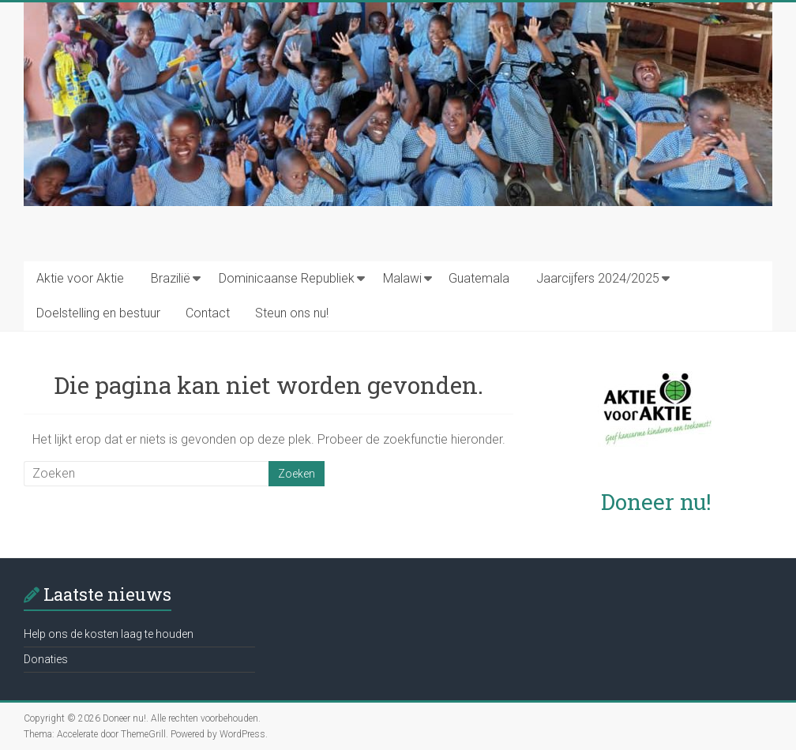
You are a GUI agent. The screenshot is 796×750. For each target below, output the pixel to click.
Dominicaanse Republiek (287, 278)
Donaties (46, 659)
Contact (208, 313)
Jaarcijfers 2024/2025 (597, 278)
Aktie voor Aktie (80, 278)
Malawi (402, 278)
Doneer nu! (656, 501)
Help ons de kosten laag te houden (108, 634)
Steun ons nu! (292, 313)
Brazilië (170, 278)
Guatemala (479, 278)
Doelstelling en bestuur (98, 313)
